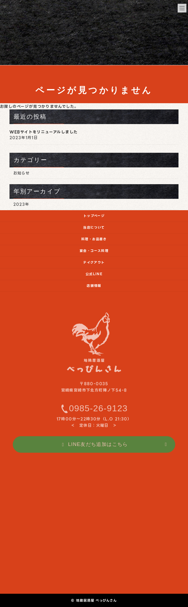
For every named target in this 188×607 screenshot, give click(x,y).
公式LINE (94, 274)
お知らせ (21, 173)
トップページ (94, 216)
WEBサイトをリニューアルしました (44, 132)
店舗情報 (94, 285)
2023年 (21, 204)
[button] (94, 447)
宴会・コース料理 (94, 250)
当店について (94, 227)
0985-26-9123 (98, 411)
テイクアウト (94, 262)
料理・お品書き (94, 239)
